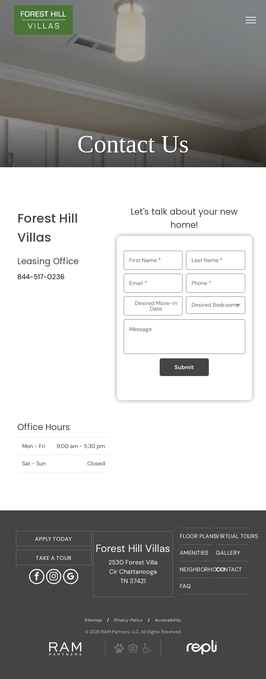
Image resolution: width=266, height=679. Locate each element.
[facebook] (36, 577)
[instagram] (53, 577)
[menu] (251, 20)
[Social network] (119, 649)
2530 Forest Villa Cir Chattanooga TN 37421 (133, 571)
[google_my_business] (70, 577)
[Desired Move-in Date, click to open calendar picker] (153, 305)
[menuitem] (196, 536)
